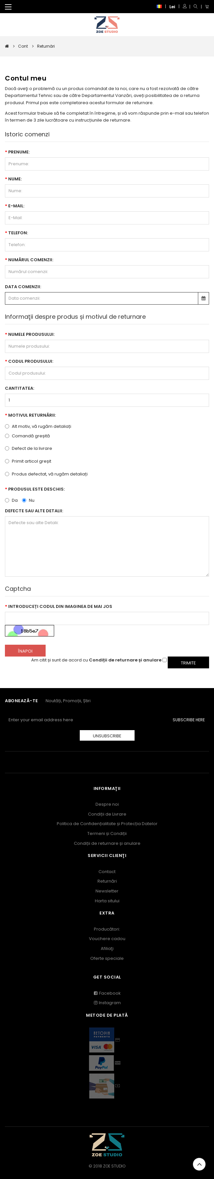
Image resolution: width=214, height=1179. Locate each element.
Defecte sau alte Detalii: (34, 511)
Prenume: (19, 152)
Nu (28, 499)
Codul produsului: (30, 361)
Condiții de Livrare (107, 814)
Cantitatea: (19, 388)
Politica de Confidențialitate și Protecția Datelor (107, 824)
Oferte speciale (107, 958)
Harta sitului (107, 901)
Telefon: (18, 233)
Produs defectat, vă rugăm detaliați (46, 474)
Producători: (107, 929)
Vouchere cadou (107, 939)
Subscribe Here (189, 720)
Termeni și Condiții (107, 833)
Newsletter (107, 891)
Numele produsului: (31, 334)
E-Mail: (16, 206)
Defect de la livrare (28, 448)
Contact (107, 871)
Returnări (107, 881)
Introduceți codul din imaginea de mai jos (60, 606)
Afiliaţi (107, 948)
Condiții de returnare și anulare (107, 843)
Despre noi (107, 804)
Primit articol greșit (28, 461)
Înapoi (25, 651)
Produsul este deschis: (36, 489)
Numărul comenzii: (30, 260)
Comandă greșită (27, 436)
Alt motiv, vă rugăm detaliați (38, 426)
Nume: (15, 179)
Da (11, 499)
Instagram (107, 1003)
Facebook (107, 993)
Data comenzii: (23, 287)
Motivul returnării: (32, 415)
